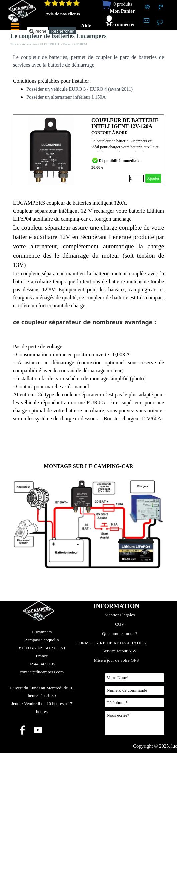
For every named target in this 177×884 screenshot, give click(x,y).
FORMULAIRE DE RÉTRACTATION (111, 642)
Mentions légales (120, 614)
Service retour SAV (119, 650)
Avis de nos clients (62, 13)
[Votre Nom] (134, 677)
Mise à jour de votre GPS (116, 660)
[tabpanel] (88, 77)
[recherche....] (37, 31)
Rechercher (62, 31)
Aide (86, 25)
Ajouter (153, 178)
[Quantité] (136, 178)
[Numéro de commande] (134, 690)
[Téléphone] (134, 702)
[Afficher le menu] (15, 26)
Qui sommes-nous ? (119, 633)
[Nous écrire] (134, 727)
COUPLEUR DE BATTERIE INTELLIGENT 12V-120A (125, 123)
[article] (88, 150)
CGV (119, 624)
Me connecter (121, 24)
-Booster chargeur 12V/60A (131, 418)
